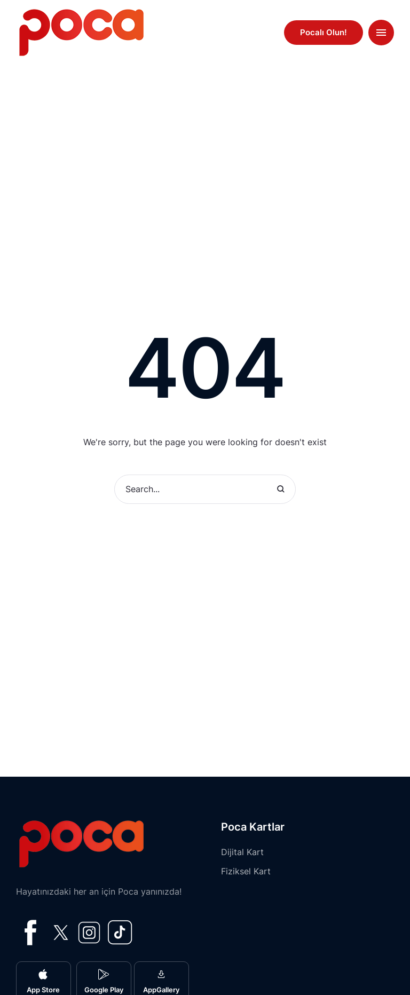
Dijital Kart (242, 852)
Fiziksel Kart (246, 871)
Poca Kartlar (253, 826)
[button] (323, 32)
